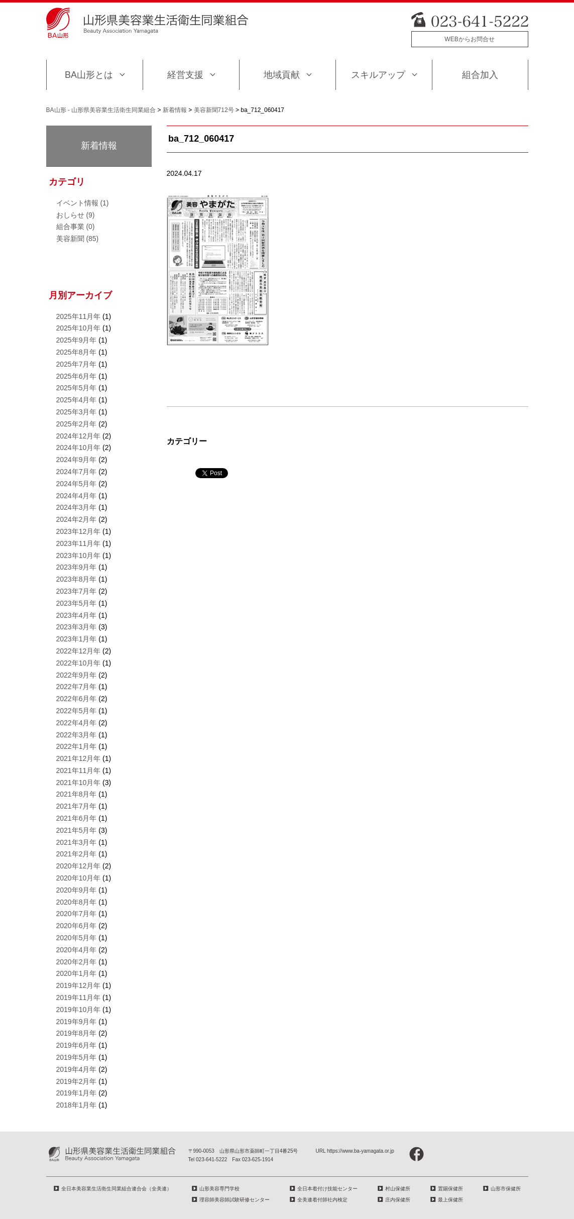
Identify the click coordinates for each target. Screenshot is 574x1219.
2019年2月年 (76, 1081)
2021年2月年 (76, 854)
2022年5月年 (76, 711)
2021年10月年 (78, 783)
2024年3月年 (76, 507)
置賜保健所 (450, 1188)
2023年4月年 (76, 615)
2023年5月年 (76, 603)
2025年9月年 (76, 340)
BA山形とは (89, 75)
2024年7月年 (76, 472)
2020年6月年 (76, 926)
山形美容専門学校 (219, 1188)
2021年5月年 (76, 830)
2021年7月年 (76, 806)
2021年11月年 (78, 770)
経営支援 (185, 75)
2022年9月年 (76, 675)
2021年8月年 (76, 794)
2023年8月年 (76, 579)
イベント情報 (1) (82, 203)
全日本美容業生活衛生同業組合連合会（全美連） (116, 1188)
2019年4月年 (76, 1069)
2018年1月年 (76, 1105)
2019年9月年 (76, 1022)
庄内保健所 (397, 1199)
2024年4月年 (76, 496)
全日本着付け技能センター (327, 1188)
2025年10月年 (78, 328)
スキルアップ (378, 75)
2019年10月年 (78, 1010)
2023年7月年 (76, 591)
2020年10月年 (78, 878)
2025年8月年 (76, 352)
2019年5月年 (76, 1057)
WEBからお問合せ (469, 39)
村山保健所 (397, 1188)
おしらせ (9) (75, 215)
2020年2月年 (76, 962)
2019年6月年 (76, 1045)
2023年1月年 (76, 639)
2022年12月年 (78, 651)
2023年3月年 (76, 627)
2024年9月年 (76, 460)
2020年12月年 (78, 866)
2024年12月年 (78, 436)
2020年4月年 (76, 950)
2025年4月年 (76, 400)
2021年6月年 (76, 818)
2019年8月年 (76, 1033)
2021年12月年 (78, 758)
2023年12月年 (78, 531)
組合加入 (480, 75)
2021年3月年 (76, 842)
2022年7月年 (76, 687)
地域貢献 (282, 75)
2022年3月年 (76, 735)
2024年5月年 (76, 484)
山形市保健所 (506, 1188)
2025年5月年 (76, 388)
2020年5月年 (76, 938)
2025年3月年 (76, 412)
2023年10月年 (78, 555)
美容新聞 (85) (77, 239)
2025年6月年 (76, 376)
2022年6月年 (76, 699)
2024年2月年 (76, 519)
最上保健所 (450, 1199)
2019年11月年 (78, 997)
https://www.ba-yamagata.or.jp (360, 1151)
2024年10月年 (78, 448)
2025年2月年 (76, 424)
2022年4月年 (76, 723)
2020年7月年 (76, 914)
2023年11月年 (78, 543)
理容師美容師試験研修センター (234, 1199)
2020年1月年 (76, 973)
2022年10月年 (78, 663)
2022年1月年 (76, 746)
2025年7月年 (76, 364)
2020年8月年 (76, 902)
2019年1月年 (76, 1093)
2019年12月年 (78, 985)
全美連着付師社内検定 (322, 1199)
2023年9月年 (76, 567)
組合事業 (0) (75, 227)
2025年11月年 (78, 316)
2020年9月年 (76, 890)
